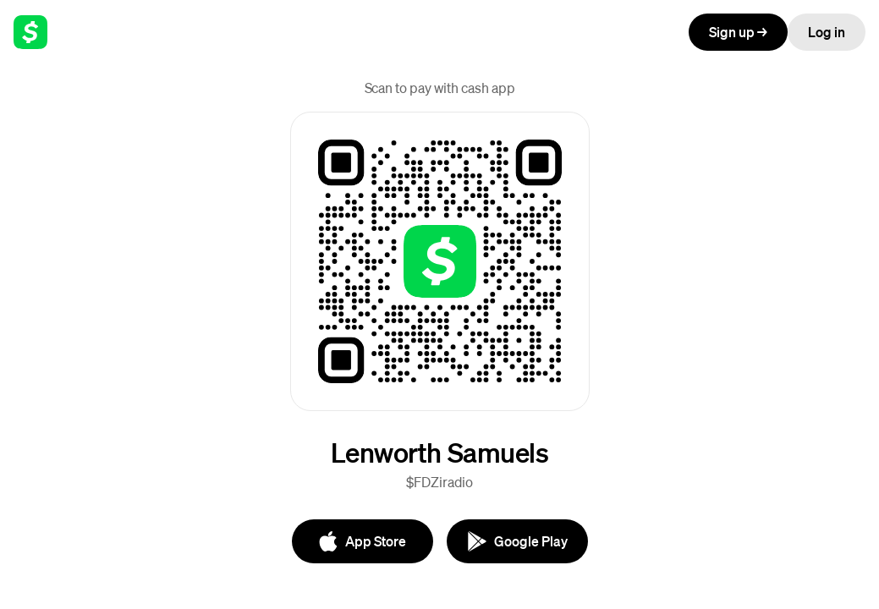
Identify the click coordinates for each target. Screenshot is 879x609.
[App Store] (362, 541)
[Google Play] (517, 541)
